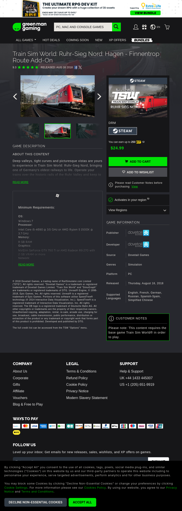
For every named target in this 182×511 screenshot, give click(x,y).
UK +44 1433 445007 (136, 378)
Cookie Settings (16, 487)
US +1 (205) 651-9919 (137, 384)
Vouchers (20, 398)
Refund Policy (77, 378)
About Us (20, 371)
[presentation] (16, 98)
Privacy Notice (77, 391)
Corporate (20, 378)
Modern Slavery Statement (86, 398)
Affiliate (18, 391)
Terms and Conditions (37, 491)
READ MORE (21, 182)
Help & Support (131, 371)
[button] (26, 40)
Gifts (16, 384)
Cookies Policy (95, 487)
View (134, 186)
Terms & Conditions (81, 371)
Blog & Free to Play (28, 404)
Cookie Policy (76, 384)
